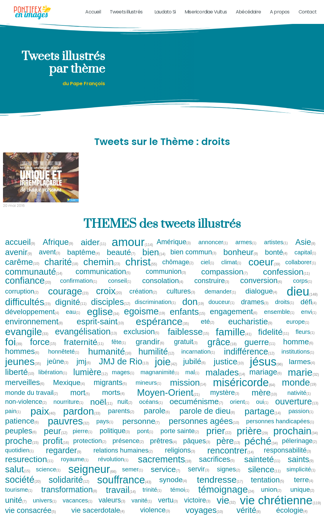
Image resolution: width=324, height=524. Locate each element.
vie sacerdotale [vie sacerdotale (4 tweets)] (98, 516)
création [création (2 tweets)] (143, 298)
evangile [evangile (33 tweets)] (26, 338)
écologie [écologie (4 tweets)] (292, 516)
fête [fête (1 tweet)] (119, 349)
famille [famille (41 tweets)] (234, 338)
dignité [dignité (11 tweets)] (70, 309)
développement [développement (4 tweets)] (32, 318)
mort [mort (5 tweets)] (80, 399)
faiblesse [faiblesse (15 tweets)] (188, 338)
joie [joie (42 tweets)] (166, 368)
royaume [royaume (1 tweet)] (75, 466)
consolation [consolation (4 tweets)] (163, 287)
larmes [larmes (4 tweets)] (302, 368)
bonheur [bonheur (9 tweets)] (240, 259)
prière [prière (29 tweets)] (252, 438)
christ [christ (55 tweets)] (141, 268)
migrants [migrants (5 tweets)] (110, 389)
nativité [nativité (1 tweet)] (299, 399)
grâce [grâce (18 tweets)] (222, 348)
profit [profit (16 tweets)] (56, 447)
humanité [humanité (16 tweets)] (110, 358)
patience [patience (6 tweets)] (22, 428)
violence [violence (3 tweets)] (155, 517)
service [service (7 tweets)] (166, 476)
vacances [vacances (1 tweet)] (78, 507)
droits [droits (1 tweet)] (284, 309)
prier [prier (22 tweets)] (219, 437)
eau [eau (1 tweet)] (73, 318)
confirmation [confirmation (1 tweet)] (79, 288)
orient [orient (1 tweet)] (240, 408)
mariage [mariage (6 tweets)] (265, 379)
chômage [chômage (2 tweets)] (178, 268)
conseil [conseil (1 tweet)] (119, 288)
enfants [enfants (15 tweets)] (187, 318)
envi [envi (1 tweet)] (309, 318)
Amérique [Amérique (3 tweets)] (174, 248)
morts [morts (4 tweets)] (113, 399)
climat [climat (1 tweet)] (231, 269)
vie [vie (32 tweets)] (226, 507)
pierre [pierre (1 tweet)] (83, 438)
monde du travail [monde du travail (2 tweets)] (31, 399)
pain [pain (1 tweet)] (13, 418)
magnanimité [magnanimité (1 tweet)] (160, 379)
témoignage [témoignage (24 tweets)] (226, 496)
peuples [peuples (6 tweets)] (21, 437)
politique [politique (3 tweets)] (115, 437)
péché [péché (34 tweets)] (261, 448)
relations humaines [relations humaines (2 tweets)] (123, 457)
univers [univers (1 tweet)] (45, 507)
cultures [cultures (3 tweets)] (180, 297)
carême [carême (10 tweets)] (22, 269)
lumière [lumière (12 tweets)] (90, 379)
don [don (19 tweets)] (193, 308)
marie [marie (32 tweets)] (303, 379)
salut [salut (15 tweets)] (17, 475)
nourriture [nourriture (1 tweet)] (69, 408)
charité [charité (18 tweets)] (61, 268)
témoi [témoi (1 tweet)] (180, 496)
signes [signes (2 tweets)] (229, 476)
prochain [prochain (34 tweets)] (295, 438)
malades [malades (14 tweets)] (225, 379)
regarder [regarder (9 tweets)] (64, 457)
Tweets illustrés (127, 11)
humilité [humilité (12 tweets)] (156, 358)
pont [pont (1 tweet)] (145, 438)
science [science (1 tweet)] (48, 476)
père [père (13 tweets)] (228, 447)
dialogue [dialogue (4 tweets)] (261, 298)
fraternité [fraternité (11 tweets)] (84, 348)
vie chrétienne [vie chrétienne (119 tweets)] (280, 507)
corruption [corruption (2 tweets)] (22, 298)
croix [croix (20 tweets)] (109, 298)
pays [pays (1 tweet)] (105, 428)
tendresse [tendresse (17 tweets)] (220, 486)
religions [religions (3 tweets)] (180, 456)
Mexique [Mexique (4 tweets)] (69, 389)
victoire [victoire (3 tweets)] (197, 506)
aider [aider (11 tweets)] (93, 249)
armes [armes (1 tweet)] (246, 249)
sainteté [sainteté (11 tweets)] (262, 466)
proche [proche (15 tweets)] (22, 447)
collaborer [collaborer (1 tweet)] (301, 269)
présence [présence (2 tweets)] (128, 447)
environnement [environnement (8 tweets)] (34, 328)
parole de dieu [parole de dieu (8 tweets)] (207, 418)
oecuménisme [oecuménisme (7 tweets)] (196, 408)
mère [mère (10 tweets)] (264, 399)
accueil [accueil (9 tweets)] (20, 249)
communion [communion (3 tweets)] (166, 278)
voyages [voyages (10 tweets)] (204, 517)
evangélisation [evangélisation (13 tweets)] (86, 338)
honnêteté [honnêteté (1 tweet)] (64, 358)
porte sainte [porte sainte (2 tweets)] (179, 437)
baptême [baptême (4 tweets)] (83, 258)
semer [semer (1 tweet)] (133, 476)
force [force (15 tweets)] (43, 348)
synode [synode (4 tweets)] (173, 486)
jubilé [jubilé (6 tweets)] (194, 368)
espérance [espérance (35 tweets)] (162, 328)
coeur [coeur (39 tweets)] (264, 269)
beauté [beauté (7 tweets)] (121, 259)
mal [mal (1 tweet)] (192, 379)
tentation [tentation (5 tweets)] (268, 486)
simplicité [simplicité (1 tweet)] (301, 476)
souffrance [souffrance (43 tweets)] (124, 486)
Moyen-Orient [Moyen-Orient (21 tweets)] (168, 399)
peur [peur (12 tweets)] (56, 437)
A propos (280, 11)
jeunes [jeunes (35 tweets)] (23, 368)
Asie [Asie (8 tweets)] (305, 249)
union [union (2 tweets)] (271, 496)
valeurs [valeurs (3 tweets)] (112, 506)
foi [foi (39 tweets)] (13, 348)
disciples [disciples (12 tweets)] (110, 308)
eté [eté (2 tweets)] (208, 328)
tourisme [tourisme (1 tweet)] (19, 496)
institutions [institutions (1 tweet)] (298, 358)
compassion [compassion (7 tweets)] (224, 278)
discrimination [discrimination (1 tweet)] (155, 309)
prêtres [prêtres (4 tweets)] (163, 447)
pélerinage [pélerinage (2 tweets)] (299, 447)
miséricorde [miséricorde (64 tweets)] (244, 389)
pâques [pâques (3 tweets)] (197, 447)
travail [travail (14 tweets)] (121, 496)
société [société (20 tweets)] (23, 486)
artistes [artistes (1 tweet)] (276, 249)
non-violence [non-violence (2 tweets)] (26, 408)
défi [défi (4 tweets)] (308, 308)
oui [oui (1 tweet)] (262, 408)
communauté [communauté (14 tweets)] (33, 278)
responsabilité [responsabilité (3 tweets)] (287, 456)
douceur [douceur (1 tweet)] (222, 309)
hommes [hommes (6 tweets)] (22, 358)
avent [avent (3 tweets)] (50, 259)
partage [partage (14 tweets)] (263, 417)
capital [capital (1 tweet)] (305, 259)
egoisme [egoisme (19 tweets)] (144, 318)
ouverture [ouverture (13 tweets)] (296, 408)
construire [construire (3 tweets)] (211, 287)
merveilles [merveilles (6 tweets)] (25, 389)
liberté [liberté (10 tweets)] (19, 379)
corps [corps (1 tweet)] (303, 288)
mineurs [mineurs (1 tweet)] (149, 389)
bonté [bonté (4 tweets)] (276, 258)
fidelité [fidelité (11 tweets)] (273, 338)
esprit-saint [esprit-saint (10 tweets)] (100, 328)
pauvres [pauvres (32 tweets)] (68, 428)
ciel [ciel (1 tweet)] (208, 269)
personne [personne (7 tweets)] (141, 428)
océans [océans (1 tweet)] (151, 408)
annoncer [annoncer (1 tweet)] (213, 249)
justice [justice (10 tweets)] (229, 368)
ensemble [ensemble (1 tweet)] (279, 318)
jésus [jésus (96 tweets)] (266, 368)
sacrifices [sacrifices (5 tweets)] (217, 466)
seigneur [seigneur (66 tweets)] (92, 475)
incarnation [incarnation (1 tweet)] (198, 358)
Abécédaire (248, 11)
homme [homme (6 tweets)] (298, 348)
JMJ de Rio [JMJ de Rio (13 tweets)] (124, 368)
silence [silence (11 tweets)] (264, 476)
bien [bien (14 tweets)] (153, 259)
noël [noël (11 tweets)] (101, 408)
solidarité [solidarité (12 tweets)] (69, 486)
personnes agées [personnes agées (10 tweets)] (204, 428)
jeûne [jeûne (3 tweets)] (58, 368)
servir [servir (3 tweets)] (199, 476)
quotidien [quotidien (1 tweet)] (19, 457)
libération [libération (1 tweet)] (52, 379)
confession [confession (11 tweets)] (286, 278)
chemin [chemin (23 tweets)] (101, 269)
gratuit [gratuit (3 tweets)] (186, 348)
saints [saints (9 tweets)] (301, 466)
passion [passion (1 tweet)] (301, 418)
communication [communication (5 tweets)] (103, 278)
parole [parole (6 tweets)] (157, 418)
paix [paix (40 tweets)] (43, 418)
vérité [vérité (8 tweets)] (249, 517)
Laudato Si (165, 11)
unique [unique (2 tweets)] (302, 496)
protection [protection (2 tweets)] (90, 447)
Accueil (93, 11)
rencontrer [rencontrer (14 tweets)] (230, 457)
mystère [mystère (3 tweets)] (224, 399)
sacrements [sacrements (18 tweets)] (164, 466)
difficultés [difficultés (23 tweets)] (28, 309)
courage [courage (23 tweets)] (68, 298)
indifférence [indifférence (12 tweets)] (249, 358)
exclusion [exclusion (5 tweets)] (142, 338)
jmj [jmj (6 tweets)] (84, 368)
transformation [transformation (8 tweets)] (69, 496)
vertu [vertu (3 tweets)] (168, 506)
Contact (308, 11)
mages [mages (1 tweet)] (123, 379)
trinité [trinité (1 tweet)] (152, 496)
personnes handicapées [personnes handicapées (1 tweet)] (280, 428)
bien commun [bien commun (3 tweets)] (193, 259)
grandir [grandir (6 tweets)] (150, 348)
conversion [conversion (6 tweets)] (261, 287)
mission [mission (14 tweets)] (188, 389)
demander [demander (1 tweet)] (220, 298)
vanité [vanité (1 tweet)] (142, 507)
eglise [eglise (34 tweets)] (103, 318)
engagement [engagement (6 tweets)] (234, 318)
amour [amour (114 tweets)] (132, 249)
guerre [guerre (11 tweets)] (259, 348)
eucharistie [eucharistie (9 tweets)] (250, 328)
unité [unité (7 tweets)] (16, 507)
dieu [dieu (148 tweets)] (302, 298)
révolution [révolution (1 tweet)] (113, 466)
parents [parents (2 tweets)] (121, 418)
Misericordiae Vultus (206, 11)
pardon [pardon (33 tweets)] (82, 418)
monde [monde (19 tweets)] (299, 389)
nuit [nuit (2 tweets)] (125, 408)
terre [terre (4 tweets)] (304, 486)
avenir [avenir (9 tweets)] (18, 259)
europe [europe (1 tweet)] (298, 328)
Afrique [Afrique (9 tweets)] (58, 249)
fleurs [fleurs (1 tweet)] (305, 338)
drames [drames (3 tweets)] (255, 308)
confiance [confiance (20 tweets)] (28, 287)
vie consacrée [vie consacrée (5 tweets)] (30, 517)
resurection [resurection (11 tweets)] (29, 466)
